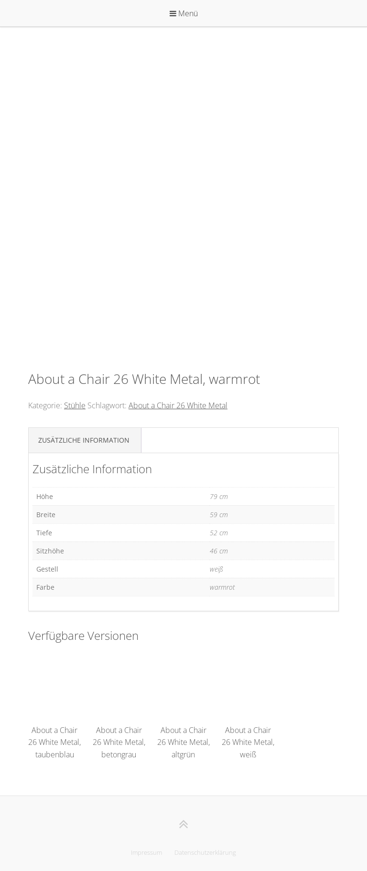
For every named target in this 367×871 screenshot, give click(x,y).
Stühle (75, 405)
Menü (184, 13)
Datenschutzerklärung (205, 852)
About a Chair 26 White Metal (178, 405)
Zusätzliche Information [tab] (84, 440)
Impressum (146, 852)
